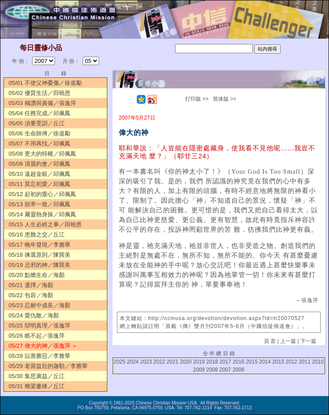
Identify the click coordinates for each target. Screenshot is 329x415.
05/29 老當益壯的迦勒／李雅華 (47, 366)
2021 (173, 362)
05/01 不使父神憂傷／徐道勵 (44, 83)
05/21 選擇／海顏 (30, 285)
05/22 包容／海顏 (30, 295)
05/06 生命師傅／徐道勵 (39, 133)
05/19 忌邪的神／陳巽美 (39, 265)
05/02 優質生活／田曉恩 (39, 93)
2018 (212, 362)
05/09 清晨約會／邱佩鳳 (39, 163)
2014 (265, 362)
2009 (199, 370)
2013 (278, 362)
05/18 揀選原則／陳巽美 (39, 254)
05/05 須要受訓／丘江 (36, 123)
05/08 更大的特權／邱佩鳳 (42, 153)
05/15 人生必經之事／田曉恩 (44, 224)
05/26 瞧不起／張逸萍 (36, 335)
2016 (239, 362)
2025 (119, 362)
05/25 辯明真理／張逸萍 (39, 325)
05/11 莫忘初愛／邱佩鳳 (39, 184)
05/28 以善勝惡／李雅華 (39, 356)
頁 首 (270, 341)
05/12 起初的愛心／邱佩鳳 (42, 194)
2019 (199, 362)
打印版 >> (196, 99)
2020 (186, 362)
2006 (239, 370)
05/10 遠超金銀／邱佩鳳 (39, 174)
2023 (146, 362)
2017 (225, 362)
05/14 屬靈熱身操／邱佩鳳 (42, 214)
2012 (291, 362)
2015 (252, 362)
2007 (225, 370)
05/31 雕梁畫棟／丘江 (36, 386)
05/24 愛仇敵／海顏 (33, 315)
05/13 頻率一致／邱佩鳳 (39, 204)
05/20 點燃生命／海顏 (36, 275)
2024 (133, 362)
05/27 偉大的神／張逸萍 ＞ (42, 345)
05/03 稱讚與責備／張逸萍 (42, 103)
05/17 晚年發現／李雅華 (39, 244)
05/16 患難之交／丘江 (36, 234)
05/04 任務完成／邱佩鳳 (39, 113)
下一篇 (308, 341)
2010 (318, 362)
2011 (305, 362)
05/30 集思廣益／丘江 (36, 376)
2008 (212, 370)
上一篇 (288, 341)
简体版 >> (224, 99)
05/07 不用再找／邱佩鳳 (39, 143)
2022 (159, 362)
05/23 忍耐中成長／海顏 (39, 305)
